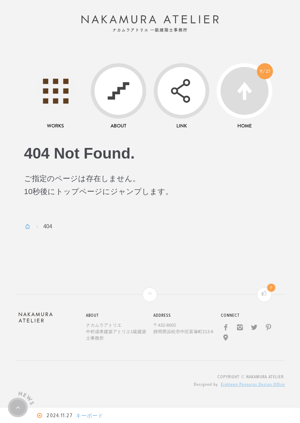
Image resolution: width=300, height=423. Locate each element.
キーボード (91, 415)
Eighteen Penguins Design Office (253, 387)
